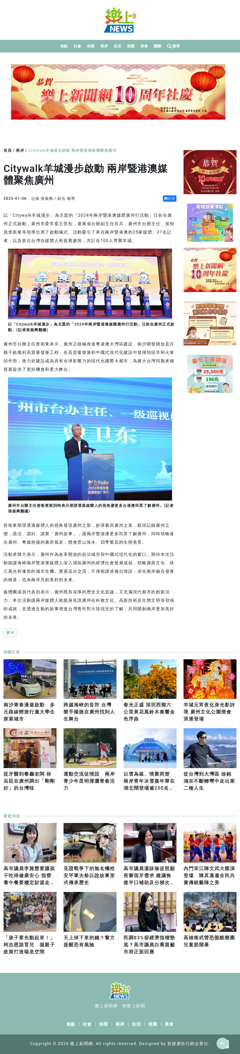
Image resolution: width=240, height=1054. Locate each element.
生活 (117, 46)
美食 (144, 46)
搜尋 (173, 46)
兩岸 (104, 46)
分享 (169, 198)
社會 (77, 46)
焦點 (64, 46)
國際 (157, 46)
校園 (131, 46)
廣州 (10, 632)
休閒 (91, 46)
